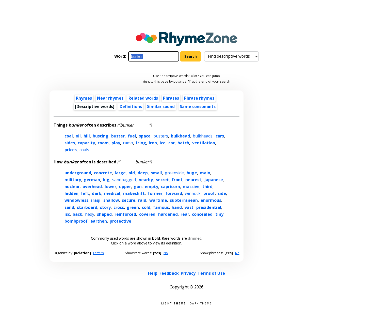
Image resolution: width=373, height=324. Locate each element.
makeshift (134, 193)
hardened (168, 214)
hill (87, 136)
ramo (128, 143)
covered (147, 214)
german (92, 179)
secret (162, 179)
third (207, 186)
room (103, 143)
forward (173, 193)
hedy (89, 214)
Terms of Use (211, 273)
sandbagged (124, 179)
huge (192, 173)
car (171, 143)
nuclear (72, 186)
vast (189, 207)
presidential (208, 207)
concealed (202, 214)
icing (141, 143)
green (133, 207)
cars (220, 136)
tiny (219, 214)
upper (125, 186)
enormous (211, 200)
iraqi (96, 200)
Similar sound (161, 106)
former (155, 193)
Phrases (171, 98)
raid (142, 200)
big (106, 179)
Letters (98, 253)
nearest (193, 179)
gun (138, 186)
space (145, 136)
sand (69, 207)
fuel (132, 136)
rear (185, 214)
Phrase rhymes (199, 98)
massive (191, 186)
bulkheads (203, 136)
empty (151, 186)
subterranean (184, 200)
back (77, 214)
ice (163, 143)
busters (160, 136)
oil (78, 136)
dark (96, 193)
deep (143, 173)
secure (128, 200)
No (166, 253)
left (85, 193)
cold (146, 207)
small (156, 173)
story (105, 207)
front (177, 179)
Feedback (169, 273)
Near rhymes (110, 98)
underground (77, 173)
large (120, 173)
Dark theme (201, 303)
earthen (98, 221)
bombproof (76, 221)
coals (84, 149)
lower (110, 186)
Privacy (188, 273)
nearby (146, 179)
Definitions (131, 106)
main (205, 173)
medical (112, 193)
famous (161, 207)
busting (100, 136)
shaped (104, 214)
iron (153, 143)
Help (152, 273)
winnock (193, 193)
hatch (183, 143)
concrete (103, 173)
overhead (92, 186)
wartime (158, 200)
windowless (76, 200)
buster (118, 136)
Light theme (173, 303)
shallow (111, 200)
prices (70, 149)
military (72, 179)
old (131, 173)
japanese (213, 179)
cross (118, 207)
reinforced (125, 214)
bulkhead (180, 136)
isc (67, 214)
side (222, 193)
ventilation (203, 143)
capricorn (170, 186)
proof (209, 193)
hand (177, 207)
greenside (174, 173)
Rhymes (84, 98)
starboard (87, 207)
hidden (71, 193)
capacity (86, 143)
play (115, 143)
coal (68, 136)
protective (120, 221)
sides (69, 143)
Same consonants (198, 106)
